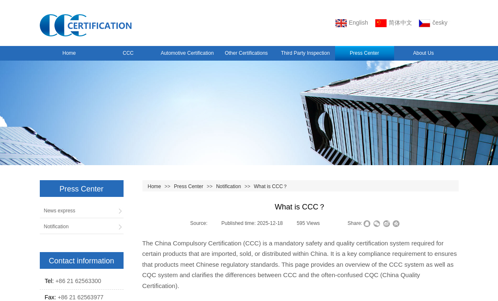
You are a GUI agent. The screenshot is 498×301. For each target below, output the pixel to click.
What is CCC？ (271, 186)
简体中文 (393, 23)
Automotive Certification (187, 53)
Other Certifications (246, 53)
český (433, 23)
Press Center (364, 53)
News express (59, 211)
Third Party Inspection (305, 53)
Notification (228, 186)
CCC (128, 53)
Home (69, 53)
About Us (423, 53)
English (351, 23)
